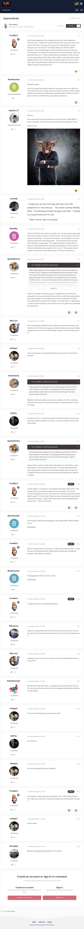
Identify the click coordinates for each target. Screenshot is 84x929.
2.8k (13, 432)
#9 (78, 376)
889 (13, 278)
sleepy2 (14, 348)
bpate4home (14, 259)
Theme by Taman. (50, 925)
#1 (78, 36)
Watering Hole (28, 27)
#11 (78, 441)
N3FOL (13, 413)
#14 (78, 544)
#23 (78, 791)
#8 (78, 348)
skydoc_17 (14, 110)
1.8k (13, 217)
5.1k (13, 865)
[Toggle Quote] (30, 265)
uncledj (13, 198)
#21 (78, 736)
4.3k (13, 247)
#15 (78, 571)
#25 (78, 846)
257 (13, 699)
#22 (78, 764)
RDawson (13, 626)
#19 (78, 681)
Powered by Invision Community (37, 925)
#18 (78, 654)
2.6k (13, 644)
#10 (78, 414)
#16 (78, 599)
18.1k (13, 54)
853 (13, 394)
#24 (78, 819)
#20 (78, 709)
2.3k (13, 129)
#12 (78, 484)
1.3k (13, 367)
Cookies (49, 922)
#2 (78, 80)
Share (60, 26)
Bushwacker (14, 516)
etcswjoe (13, 846)
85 (13, 534)
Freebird (14, 24)
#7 (78, 321)
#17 (78, 626)
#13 (78, 516)
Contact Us (42, 922)
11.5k (13, 339)
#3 (78, 111)
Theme (34, 922)
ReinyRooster (13, 681)
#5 (78, 229)
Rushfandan (14, 79)
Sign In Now (59, 897)
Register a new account (24, 897)
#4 (78, 199)
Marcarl (14, 321)
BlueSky (14, 228)
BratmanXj (14, 376)
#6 (78, 259)
